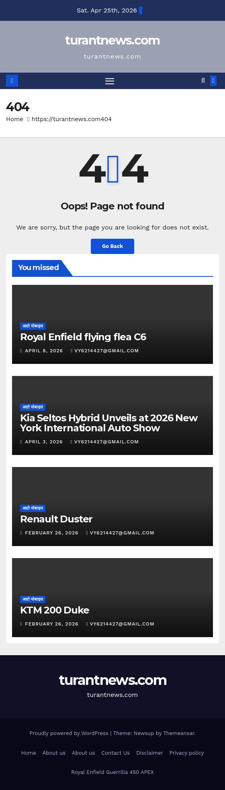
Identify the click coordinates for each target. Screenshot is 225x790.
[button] (203, 80)
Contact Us (115, 753)
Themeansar (178, 733)
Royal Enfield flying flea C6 (82, 337)
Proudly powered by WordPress (69, 733)
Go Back (112, 246)
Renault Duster (56, 519)
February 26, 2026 (52, 533)
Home (14, 119)
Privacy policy (187, 753)
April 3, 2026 (45, 442)
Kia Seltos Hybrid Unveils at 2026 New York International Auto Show (108, 423)
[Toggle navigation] (110, 81)
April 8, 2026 (45, 350)
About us (54, 753)
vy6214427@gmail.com (105, 350)
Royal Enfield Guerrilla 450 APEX (112, 772)
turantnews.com (112, 40)
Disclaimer (149, 753)
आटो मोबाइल (32, 326)
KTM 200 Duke (54, 610)
